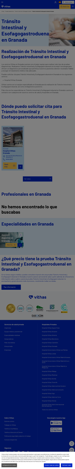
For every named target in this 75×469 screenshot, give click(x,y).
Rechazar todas (66, 465)
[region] (37, 460)
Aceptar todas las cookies (52, 465)
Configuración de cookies (9, 465)
